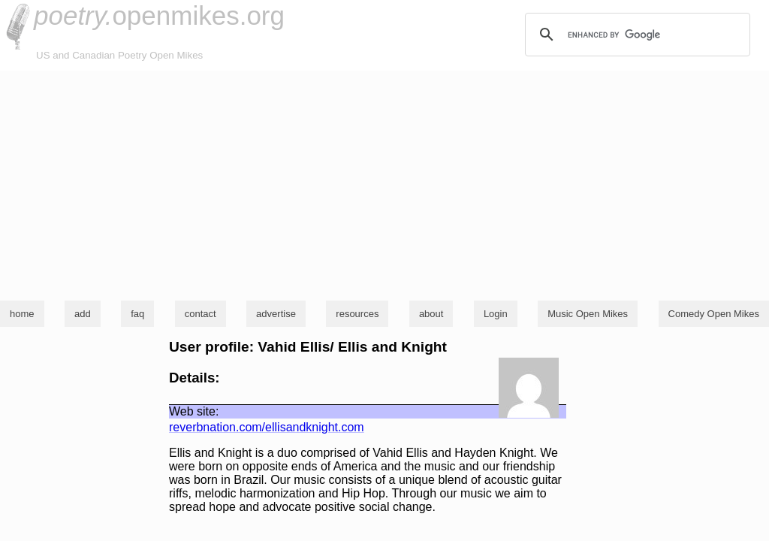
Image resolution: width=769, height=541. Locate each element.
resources (357, 313)
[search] (635, 35)
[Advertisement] (384, 183)
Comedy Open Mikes (713, 313)
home (22, 313)
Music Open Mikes (587, 313)
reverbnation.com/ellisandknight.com (266, 427)
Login (496, 313)
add (82, 313)
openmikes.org (159, 15)
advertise (276, 313)
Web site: (194, 411)
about (431, 313)
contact (200, 313)
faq (137, 313)
